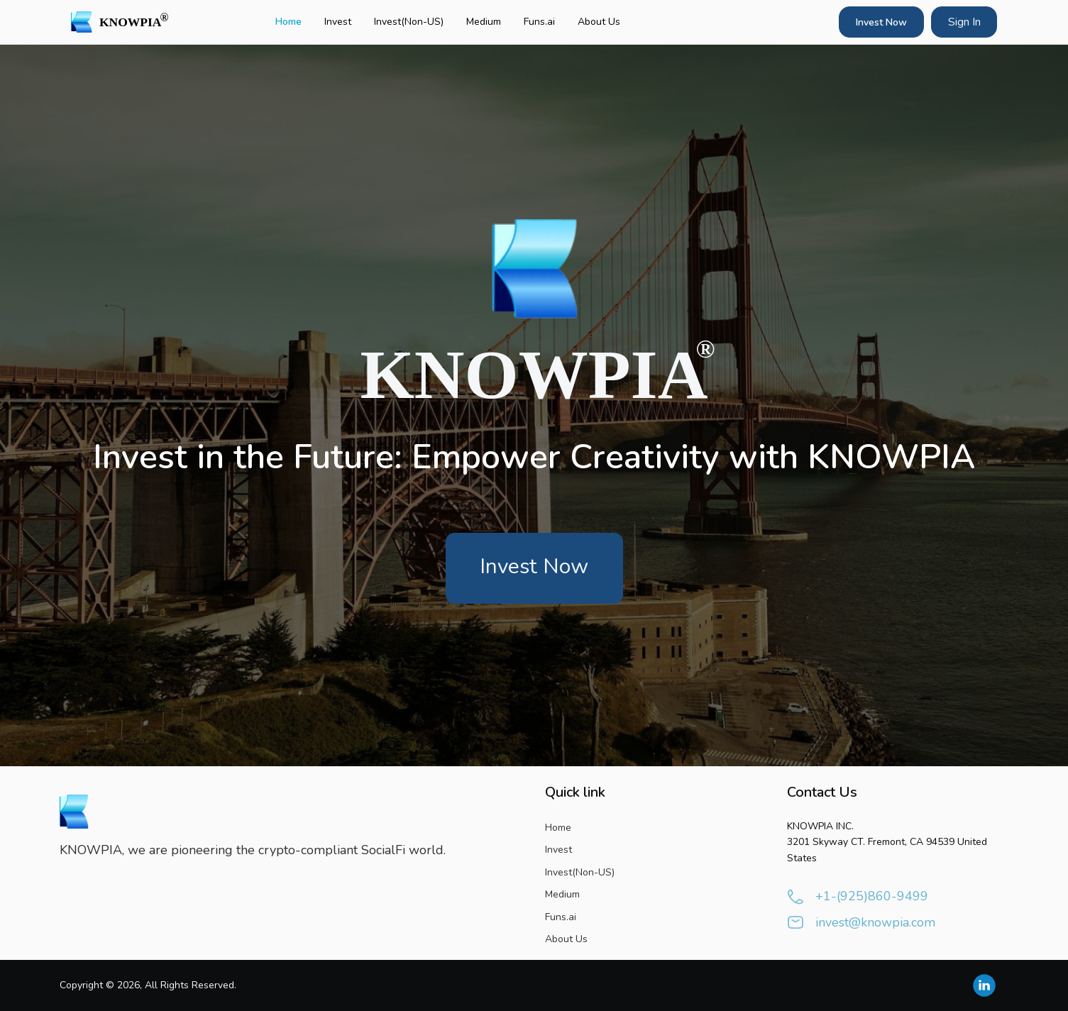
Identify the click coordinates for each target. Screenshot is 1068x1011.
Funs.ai (539, 21)
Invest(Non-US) (409, 21)
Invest (337, 21)
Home (288, 21)
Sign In (964, 22)
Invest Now (881, 22)
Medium (483, 21)
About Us (599, 21)
